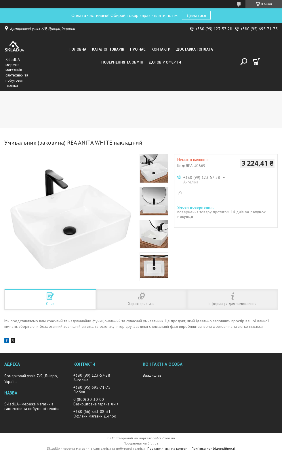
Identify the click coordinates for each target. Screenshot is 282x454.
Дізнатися (196, 15)
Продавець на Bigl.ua (141, 443)
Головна (77, 49)
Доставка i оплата (194, 49)
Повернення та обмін (122, 62)
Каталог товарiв (108, 49)
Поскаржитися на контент (168, 448)
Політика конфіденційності (213, 448)
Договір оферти (165, 62)
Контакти (161, 49)
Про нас (138, 49)
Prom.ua (168, 438)
